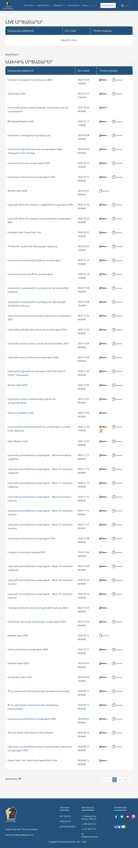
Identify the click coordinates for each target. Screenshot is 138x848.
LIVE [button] (95, 5)
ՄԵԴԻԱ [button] (85, 5)
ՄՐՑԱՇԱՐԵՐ (65, 821)
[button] (128, 5)
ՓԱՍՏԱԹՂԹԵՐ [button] (43, 5)
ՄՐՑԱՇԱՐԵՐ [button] (58, 5)
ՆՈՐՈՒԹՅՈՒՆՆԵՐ (68, 826)
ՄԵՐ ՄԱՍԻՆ (65, 816)
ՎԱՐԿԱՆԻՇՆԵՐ (73, 5)
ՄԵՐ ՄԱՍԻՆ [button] (29, 5)
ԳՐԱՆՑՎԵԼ (108, 5)
